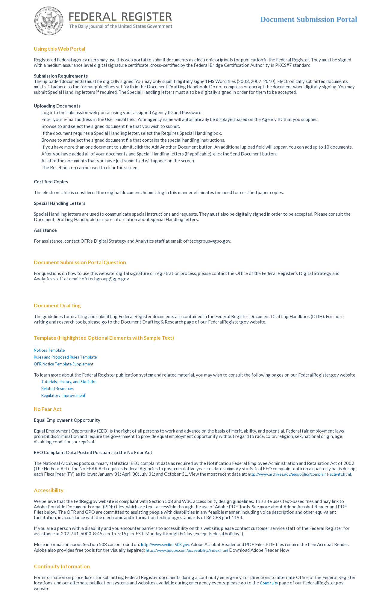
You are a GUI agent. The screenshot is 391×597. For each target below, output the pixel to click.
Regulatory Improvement (63, 395)
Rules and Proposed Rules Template (65, 357)
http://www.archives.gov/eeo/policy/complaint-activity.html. (300, 474)
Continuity (269, 583)
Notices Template (49, 350)
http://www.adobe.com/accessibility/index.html (187, 550)
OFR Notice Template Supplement (63, 364)
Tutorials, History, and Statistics (68, 381)
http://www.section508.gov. (166, 544)
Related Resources (57, 388)
